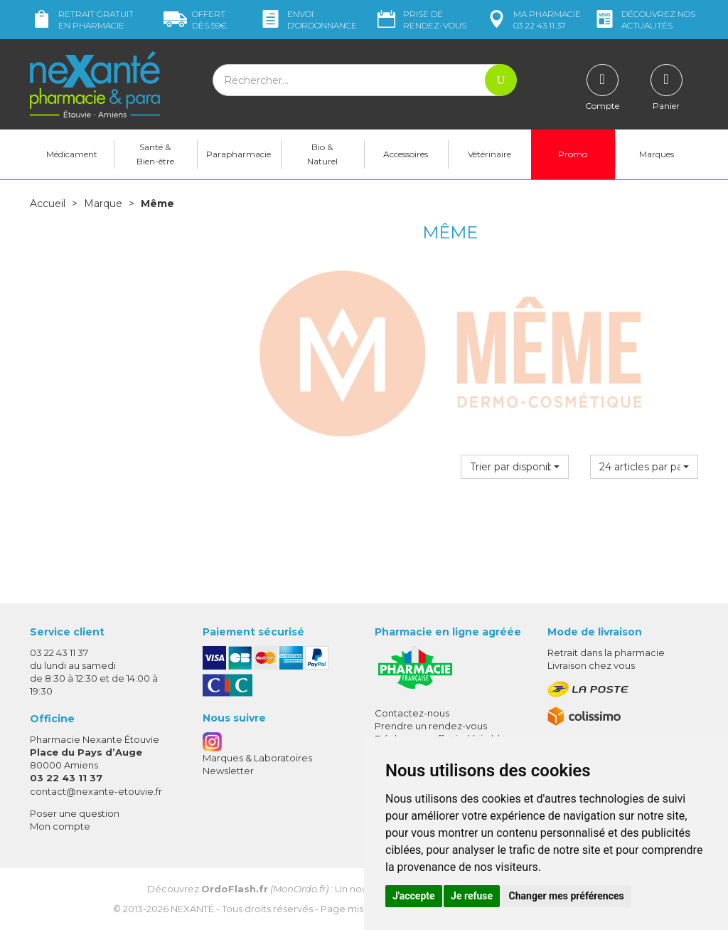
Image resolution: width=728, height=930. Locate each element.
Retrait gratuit (82, 20)
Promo (572, 154)
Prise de (420, 20)
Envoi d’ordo (308, 20)
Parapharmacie (238, 154)
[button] (515, 467)
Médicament (71, 154)
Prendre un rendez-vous (431, 725)
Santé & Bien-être (155, 154)
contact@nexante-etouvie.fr (96, 791)
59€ (195, 20)
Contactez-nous (412, 713)
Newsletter (228, 770)
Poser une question (74, 813)
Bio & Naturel (322, 154)
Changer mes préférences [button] (566, 896)
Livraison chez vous (591, 665)
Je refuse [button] (472, 896)
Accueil (47, 203)
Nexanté (192, 908)
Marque (103, 203)
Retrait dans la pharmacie (606, 652)
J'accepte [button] (413, 896)
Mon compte (60, 826)
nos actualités (644, 20)
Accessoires (405, 154)
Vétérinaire (489, 154)
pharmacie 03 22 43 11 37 (533, 20)
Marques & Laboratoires (257, 757)
